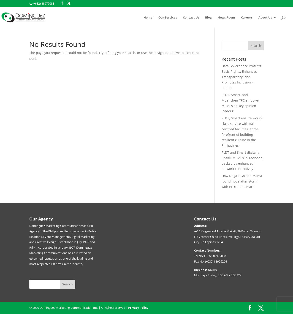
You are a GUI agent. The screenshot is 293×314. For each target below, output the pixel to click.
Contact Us (191, 17)
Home (148, 17)
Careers (246, 17)
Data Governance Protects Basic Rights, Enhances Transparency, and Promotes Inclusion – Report (241, 77)
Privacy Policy (138, 308)
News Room (226, 17)
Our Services (167, 17)
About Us (265, 17)
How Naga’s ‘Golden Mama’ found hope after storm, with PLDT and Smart (242, 181)
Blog (208, 17)
